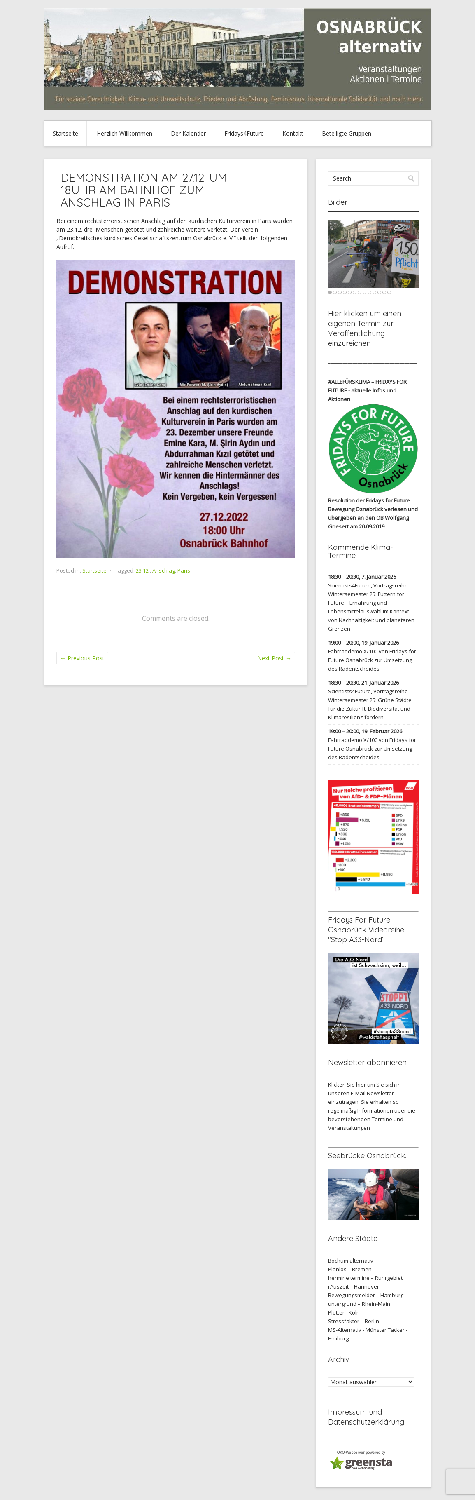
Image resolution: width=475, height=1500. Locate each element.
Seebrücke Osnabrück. (367, 1155)
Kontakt (292, 133)
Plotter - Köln (344, 1312)
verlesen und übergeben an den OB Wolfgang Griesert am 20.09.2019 (373, 517)
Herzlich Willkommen (124, 133)
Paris (183, 570)
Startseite (65, 133)
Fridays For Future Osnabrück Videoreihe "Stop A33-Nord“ (366, 929)
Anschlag (163, 570)
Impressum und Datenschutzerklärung (366, 1417)
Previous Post (82, 658)
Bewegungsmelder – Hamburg (365, 1295)
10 (374, 292)
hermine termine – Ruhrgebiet (365, 1278)
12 (384, 292)
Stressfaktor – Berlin (353, 1321)
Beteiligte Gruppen (346, 133)
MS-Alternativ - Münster (357, 1329)
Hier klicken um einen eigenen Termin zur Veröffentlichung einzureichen (364, 328)
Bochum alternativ (350, 1260)
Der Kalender (188, 133)
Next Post (274, 658)
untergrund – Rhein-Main (359, 1304)
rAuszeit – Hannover (353, 1286)
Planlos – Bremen (350, 1269)
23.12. (143, 570)
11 (379, 292)
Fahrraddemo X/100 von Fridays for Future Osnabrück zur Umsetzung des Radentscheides (372, 660)
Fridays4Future (244, 133)
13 (389, 292)
